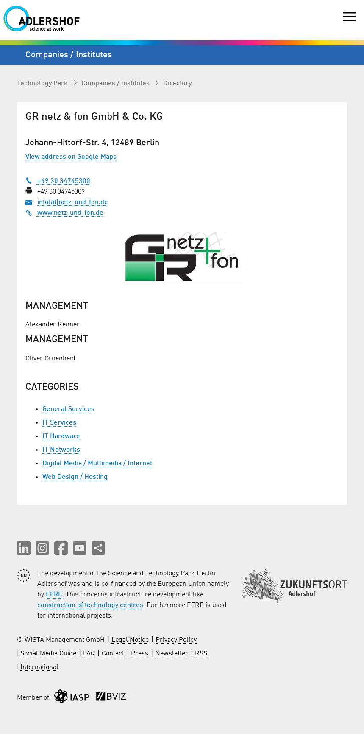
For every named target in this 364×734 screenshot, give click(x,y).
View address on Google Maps (71, 157)
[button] (23, 548)
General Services (68, 409)
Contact (113, 653)
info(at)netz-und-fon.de (72, 202)
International (39, 667)
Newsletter (171, 653)
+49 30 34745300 (57, 181)
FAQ (89, 653)
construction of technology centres (90, 605)
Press (139, 653)
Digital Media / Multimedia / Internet (97, 463)
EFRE (54, 594)
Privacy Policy (176, 640)
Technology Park (43, 83)
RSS (201, 653)
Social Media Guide (48, 653)
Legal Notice (130, 640)
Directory (177, 83)
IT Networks (61, 450)
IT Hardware (61, 436)
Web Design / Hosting (75, 477)
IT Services (59, 422)
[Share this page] (98, 548)
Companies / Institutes (116, 83)
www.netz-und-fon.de (64, 213)
